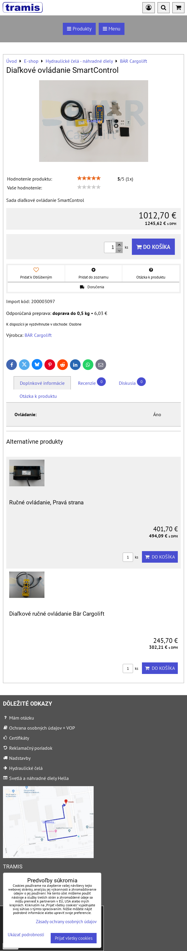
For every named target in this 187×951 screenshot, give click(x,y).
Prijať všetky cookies (73, 938)
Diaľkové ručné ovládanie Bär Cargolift (56, 613)
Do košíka (153, 246)
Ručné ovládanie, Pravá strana (46, 502)
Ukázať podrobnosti (26, 934)
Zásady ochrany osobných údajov (66, 921)
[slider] (89, 178)
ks (130, 557)
